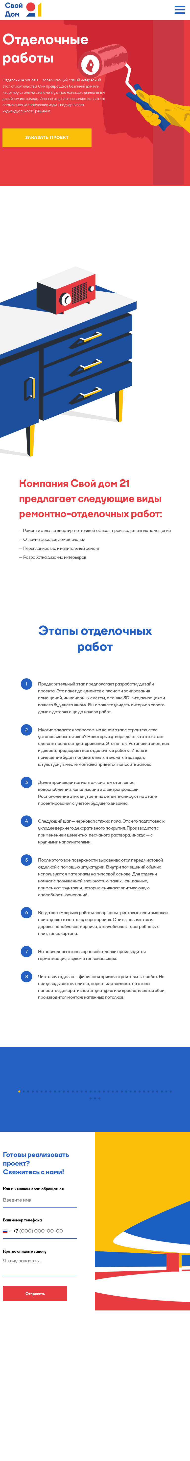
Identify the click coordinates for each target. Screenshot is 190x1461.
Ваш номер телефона (22, 1309)
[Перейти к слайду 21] (108, 1181)
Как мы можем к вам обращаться (33, 1278)
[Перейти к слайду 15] (82, 1181)
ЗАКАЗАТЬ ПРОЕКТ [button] (47, 137)
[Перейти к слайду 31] (153, 1181)
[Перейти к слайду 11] (64, 1181)
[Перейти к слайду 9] (55, 1181)
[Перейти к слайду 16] (86, 1181)
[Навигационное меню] (180, 10)
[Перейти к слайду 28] (140, 1181)
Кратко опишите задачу (25, 1341)
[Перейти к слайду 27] (135, 1181)
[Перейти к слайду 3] (28, 1181)
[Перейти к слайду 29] (144, 1181)
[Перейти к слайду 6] (42, 1181)
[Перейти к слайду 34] (166, 1181)
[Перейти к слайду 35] (171, 1181)
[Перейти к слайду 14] (77, 1181)
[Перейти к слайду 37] (95, 1188)
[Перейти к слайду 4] (33, 1181)
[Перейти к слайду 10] (59, 1181)
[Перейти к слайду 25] (126, 1181)
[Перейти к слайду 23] (117, 1181)
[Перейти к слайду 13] (73, 1181)
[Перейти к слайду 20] (104, 1181)
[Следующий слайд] (177, 1128)
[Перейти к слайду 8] (50, 1181)
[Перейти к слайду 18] (95, 1181)
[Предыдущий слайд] (12, 1128)
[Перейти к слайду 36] (91, 1188)
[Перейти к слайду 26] (131, 1181)
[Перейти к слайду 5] (37, 1181)
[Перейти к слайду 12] (68, 1181)
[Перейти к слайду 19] (99, 1181)
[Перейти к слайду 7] (46, 1181)
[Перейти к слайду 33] (162, 1181)
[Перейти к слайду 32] (157, 1181)
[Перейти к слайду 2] (24, 1181)
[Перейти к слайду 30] (148, 1181)
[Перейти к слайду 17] (91, 1181)
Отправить (35, 1383)
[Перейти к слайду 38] (99, 1188)
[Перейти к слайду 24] (122, 1181)
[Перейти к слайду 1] (19, 1181)
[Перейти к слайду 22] (113, 1181)
